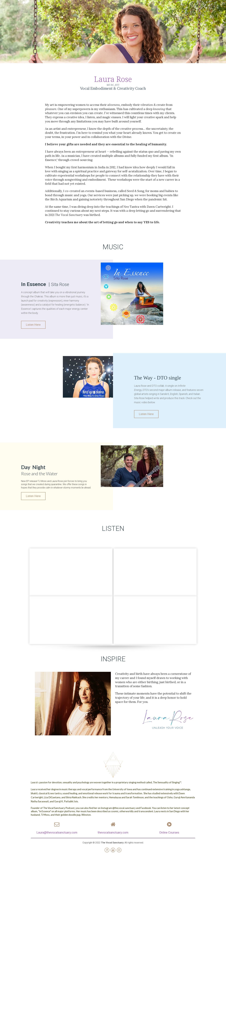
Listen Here (32, 324)
